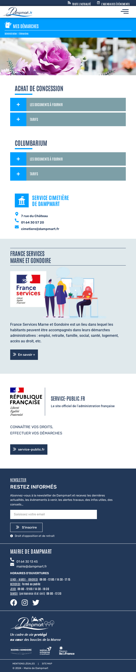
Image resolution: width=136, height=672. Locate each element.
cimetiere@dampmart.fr (40, 229)
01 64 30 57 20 (32, 222)
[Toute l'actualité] (69, 3)
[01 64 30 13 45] (12, 560)
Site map (47, 663)
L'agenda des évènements (115, 4)
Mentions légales (23, 663)
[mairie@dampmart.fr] (12, 564)
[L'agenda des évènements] (98, 3)
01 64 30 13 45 (27, 562)
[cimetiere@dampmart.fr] (17, 227)
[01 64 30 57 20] (17, 220)
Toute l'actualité (81, 4)
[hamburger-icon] (124, 12)
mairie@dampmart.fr (31, 566)
